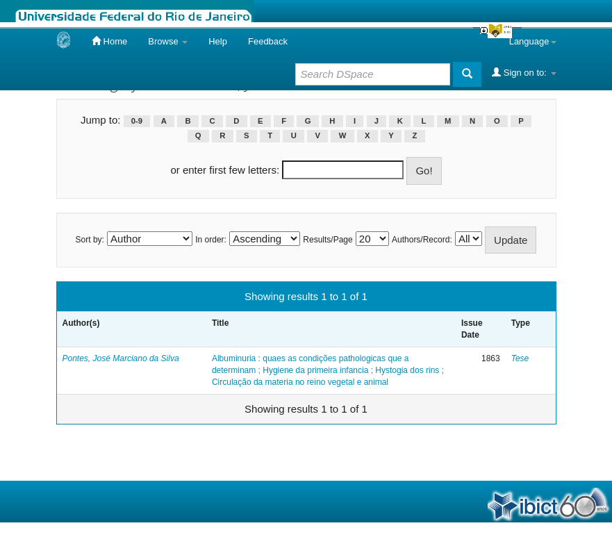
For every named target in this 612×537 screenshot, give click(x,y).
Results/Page (327, 240)
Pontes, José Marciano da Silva (121, 358)
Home (109, 41)
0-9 (136, 121)
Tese (520, 358)
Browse (168, 41)
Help (217, 41)
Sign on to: (524, 72)
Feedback (268, 41)
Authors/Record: (422, 240)
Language (532, 41)
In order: (210, 240)
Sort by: (90, 240)
